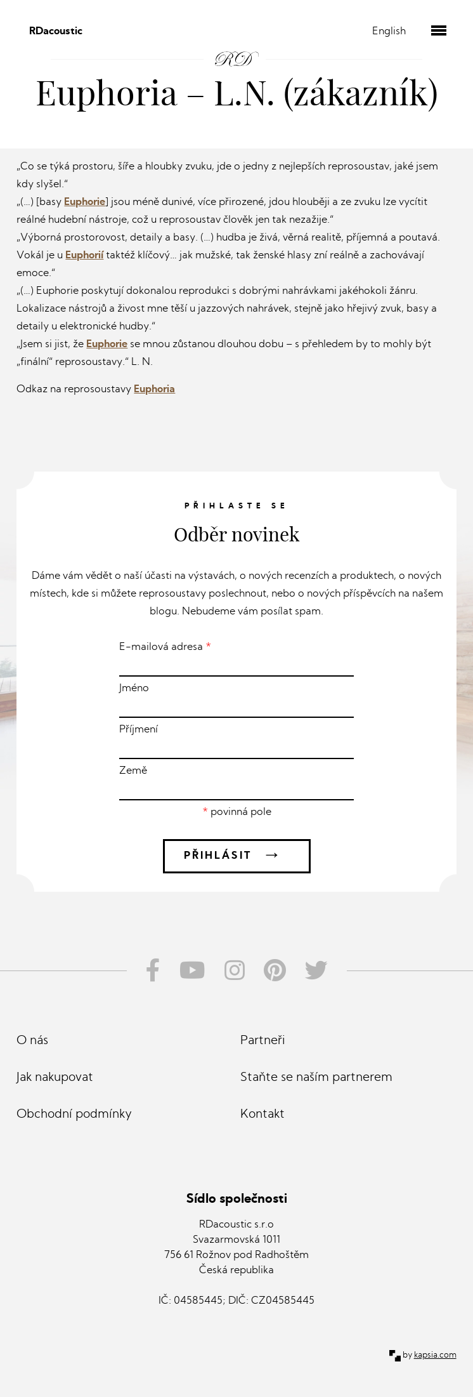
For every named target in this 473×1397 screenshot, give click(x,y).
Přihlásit (237, 856)
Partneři (262, 1041)
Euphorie (84, 202)
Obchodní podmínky (74, 1115)
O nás (32, 1041)
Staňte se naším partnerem (316, 1078)
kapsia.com (435, 1355)
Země (236, 783)
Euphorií (84, 256)
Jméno (236, 701)
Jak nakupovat (54, 1078)
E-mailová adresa (236, 659)
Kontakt (262, 1115)
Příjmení (236, 742)
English (389, 32)
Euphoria (154, 390)
